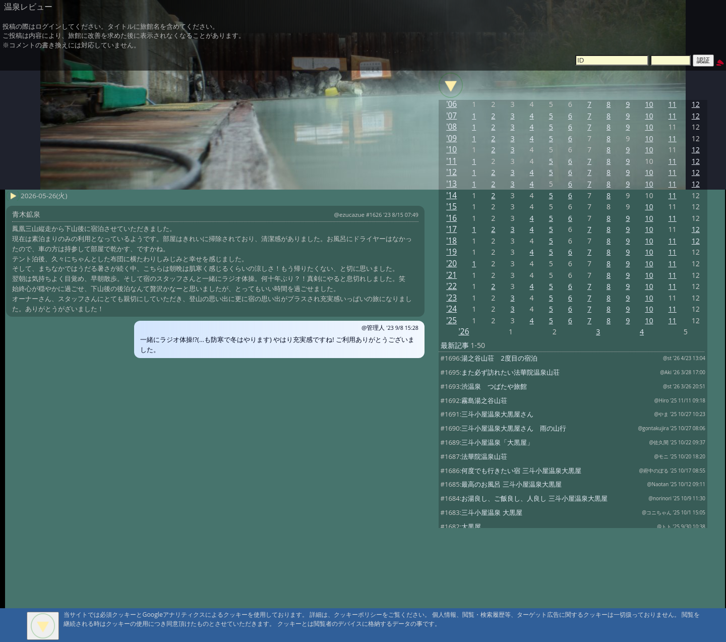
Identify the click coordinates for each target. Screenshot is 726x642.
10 (649, 104)
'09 (451, 138)
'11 (451, 161)
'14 (451, 195)
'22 (451, 286)
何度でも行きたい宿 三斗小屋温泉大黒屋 (521, 470)
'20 (451, 263)
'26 (463, 331)
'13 (451, 184)
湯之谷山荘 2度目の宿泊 (499, 358)
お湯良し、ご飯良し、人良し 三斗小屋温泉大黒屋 (534, 498)
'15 (451, 206)
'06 (451, 104)
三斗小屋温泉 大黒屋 (491, 512)
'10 (451, 149)
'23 (451, 298)
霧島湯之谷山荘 (484, 400)
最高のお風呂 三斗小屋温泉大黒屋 (511, 484)
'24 (451, 309)
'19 (451, 252)
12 (696, 104)
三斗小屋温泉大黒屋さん (497, 414)
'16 (451, 218)
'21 (451, 275)
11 (673, 104)
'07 (451, 115)
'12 (451, 172)
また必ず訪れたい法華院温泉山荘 (510, 372)
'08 (451, 127)
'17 (451, 229)
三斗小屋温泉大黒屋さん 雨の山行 (513, 428)
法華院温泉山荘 (484, 456)
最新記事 (455, 345)
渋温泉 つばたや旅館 (494, 386)
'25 (451, 320)
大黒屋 (471, 526)
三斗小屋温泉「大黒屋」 (497, 442)
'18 (451, 241)
